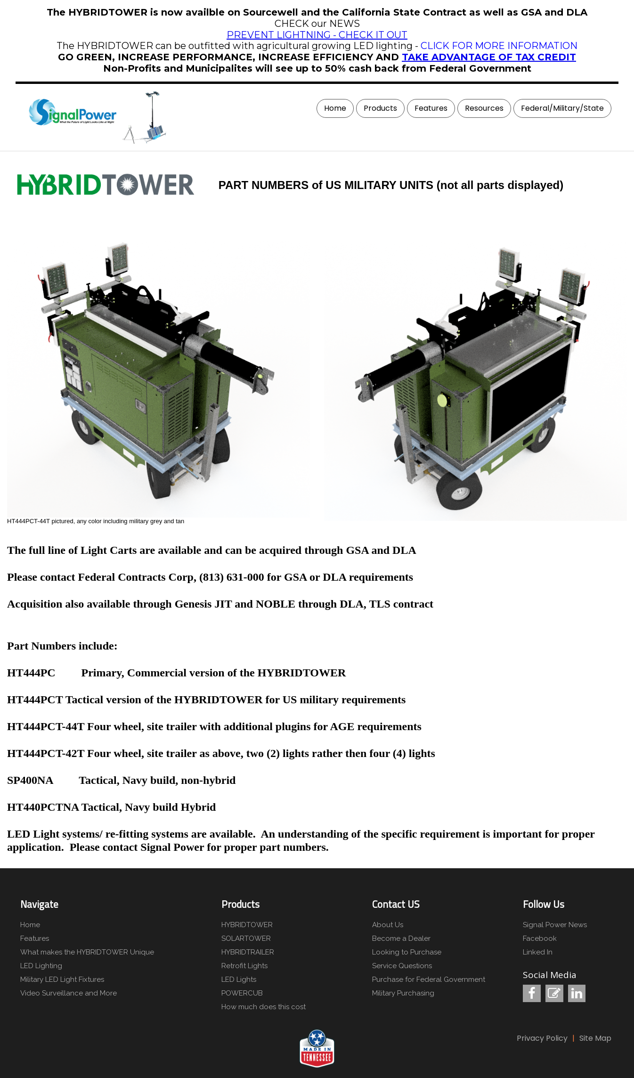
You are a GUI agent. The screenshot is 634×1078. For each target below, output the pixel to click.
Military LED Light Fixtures (62, 979)
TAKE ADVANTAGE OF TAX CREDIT (489, 57)
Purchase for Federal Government (428, 979)
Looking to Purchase (406, 952)
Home (335, 108)
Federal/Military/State (562, 108)
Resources (484, 108)
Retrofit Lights (244, 966)
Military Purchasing (403, 993)
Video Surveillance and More (68, 993)
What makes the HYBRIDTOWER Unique (86, 952)
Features (431, 108)
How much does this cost (263, 1007)
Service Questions (402, 966)
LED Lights (238, 979)
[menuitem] (334, 108)
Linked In (538, 952)
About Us (387, 925)
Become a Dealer (401, 938)
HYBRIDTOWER (247, 925)
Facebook (540, 938)
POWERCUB (242, 993)
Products (380, 108)
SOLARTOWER (246, 938)
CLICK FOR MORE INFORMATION (499, 45)
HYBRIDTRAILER (247, 952)
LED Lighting (41, 966)
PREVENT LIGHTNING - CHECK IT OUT (317, 35)
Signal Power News (555, 925)
